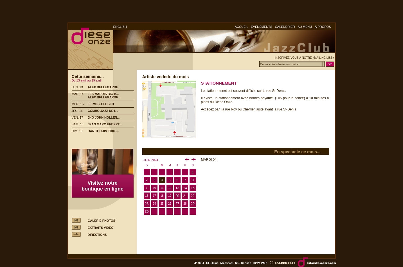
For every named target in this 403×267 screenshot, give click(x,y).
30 (146, 212)
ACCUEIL (241, 26)
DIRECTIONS (97, 234)
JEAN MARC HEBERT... (105, 124)
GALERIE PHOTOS (101, 220)
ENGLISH (120, 26)
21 (185, 196)
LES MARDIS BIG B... (103, 94)
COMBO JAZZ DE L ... (104, 110)
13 (177, 188)
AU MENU (305, 26)
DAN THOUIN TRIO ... (103, 131)
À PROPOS (323, 26)
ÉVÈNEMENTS (261, 26)
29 (193, 204)
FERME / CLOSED (101, 104)
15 (193, 188)
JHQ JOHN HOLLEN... (104, 117)
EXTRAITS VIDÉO (101, 227)
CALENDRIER (285, 26)
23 (146, 204)
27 (177, 204)
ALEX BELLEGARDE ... (104, 87)
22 (193, 196)
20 (177, 196)
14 (185, 188)
